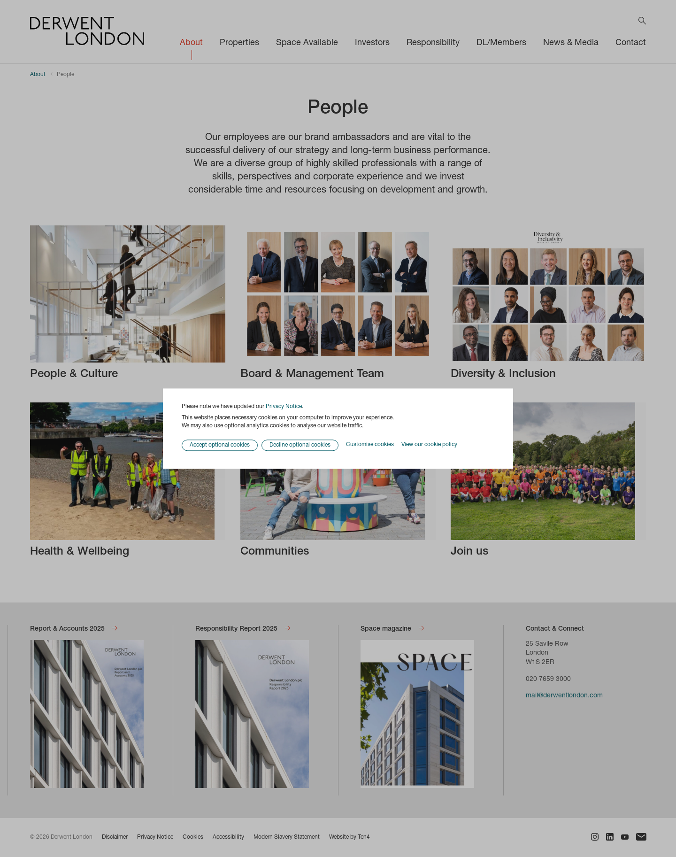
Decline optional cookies (299, 445)
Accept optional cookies (220, 445)
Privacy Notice (284, 406)
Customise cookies (370, 445)
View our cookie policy (429, 445)
